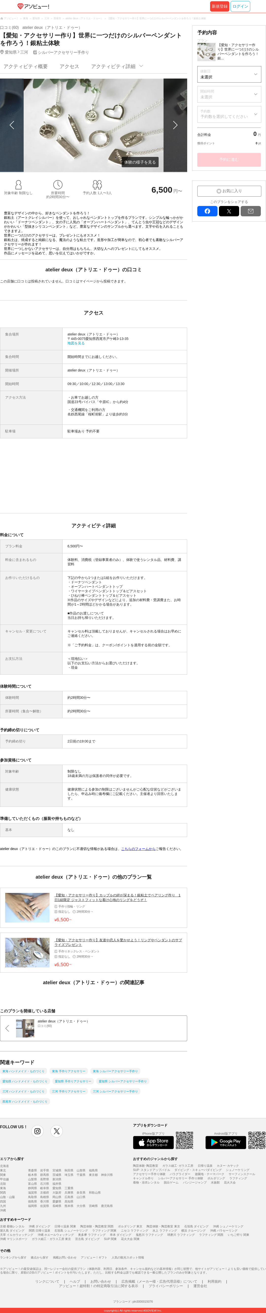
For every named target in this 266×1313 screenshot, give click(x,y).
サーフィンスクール (242, 1174)
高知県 (69, 1201)
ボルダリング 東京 (130, 1226)
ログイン (240, 6)
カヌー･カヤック (228, 1165)
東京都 (93, 1175)
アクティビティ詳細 (113, 66)
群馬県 (44, 1175)
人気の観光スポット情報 (128, 1257)
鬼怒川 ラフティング (149, 1235)
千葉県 (81, 1175)
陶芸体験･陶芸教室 (145, 1165)
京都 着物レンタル (12, 1226)
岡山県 (56, 1197)
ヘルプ (75, 1281)
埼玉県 (69, 1175)
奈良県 (81, 1192)
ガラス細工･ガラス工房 (177, 1165)
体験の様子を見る (140, 162)
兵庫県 (69, 1192)
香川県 (44, 1201)
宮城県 (56, 1170)
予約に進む (229, 159)
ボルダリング (216, 1178)
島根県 (44, 1197)
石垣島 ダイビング (196, 1226)
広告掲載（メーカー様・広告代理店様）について (159, 1281)
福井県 (56, 1183)
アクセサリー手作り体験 (149, 1174)
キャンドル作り (143, 1178)
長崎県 (56, 1206)
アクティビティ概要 (25, 66)
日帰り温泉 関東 (65, 1226)
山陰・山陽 (7, 1197)
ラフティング (238, 1178)
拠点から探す (40, 1257)
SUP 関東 (110, 1239)
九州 (3, 1206)
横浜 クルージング (193, 1230)
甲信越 (4, 1179)
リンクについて (47, 1281)
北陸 (3, 1183)
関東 (3, 1175)
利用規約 (214, 1281)
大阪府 (56, 1192)
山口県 (81, 1197)
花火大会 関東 (130, 1239)
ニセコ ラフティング (134, 1230)
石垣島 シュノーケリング (71, 1230)
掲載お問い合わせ (65, 1257)
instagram (37, 1131)
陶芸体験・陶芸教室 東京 (163, 1226)
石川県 (44, 1183)
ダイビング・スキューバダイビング (198, 1170)
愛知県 (56, 1188)
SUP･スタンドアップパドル (151, 1170)
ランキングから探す (13, 1257)
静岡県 (32, 1188)
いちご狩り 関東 (238, 1235)
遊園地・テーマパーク (209, 1174)
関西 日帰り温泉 (39, 1230)
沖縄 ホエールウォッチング (56, 1235)
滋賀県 (32, 1192)
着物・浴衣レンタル (146, 1182)
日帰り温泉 (205, 1165)
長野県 (44, 1179)
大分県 (81, 1206)
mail (251, 211)
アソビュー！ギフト (94, 1257)
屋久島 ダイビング (12, 1230)
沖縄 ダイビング (39, 1226)
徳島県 (32, 1201)
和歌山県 (95, 1192)
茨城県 (56, 1175)
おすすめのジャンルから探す (155, 1159)
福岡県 (32, 1206)
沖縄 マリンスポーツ (13, 1239)
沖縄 (3, 1210)
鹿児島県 (107, 1206)
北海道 (4, 1166)
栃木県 (32, 1175)
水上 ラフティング (164, 1230)
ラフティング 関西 (211, 1235)
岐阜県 (44, 1188)
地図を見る (76, 343)
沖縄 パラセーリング (223, 1230)
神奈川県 (107, 1175)
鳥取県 (32, 1197)
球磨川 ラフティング (181, 1235)
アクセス (69, 66)
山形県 (81, 1170)
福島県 (93, 1170)
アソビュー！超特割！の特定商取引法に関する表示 (98, 1286)
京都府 (44, 1192)
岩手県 (44, 1170)
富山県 (32, 1183)
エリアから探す (12, 1159)
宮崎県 (93, 1206)
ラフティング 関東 (104, 1230)
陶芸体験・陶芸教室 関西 (97, 1226)
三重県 (69, 1188)
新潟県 (56, 1179)
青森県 (32, 1170)
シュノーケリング (237, 1170)
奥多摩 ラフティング (91, 1235)
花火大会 (230, 1182)
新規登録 (220, 6)
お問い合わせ (100, 1281)
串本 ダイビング (120, 1235)
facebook (207, 211)
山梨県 (32, 1179)
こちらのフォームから (138, 849)
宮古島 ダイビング (87, 1239)
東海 (3, 1188)
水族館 (215, 1182)
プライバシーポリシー (166, 1286)
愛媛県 (56, 1201)
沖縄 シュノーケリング (228, 1226)
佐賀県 (44, 1206)
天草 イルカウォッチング (16, 1235)
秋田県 (69, 1170)
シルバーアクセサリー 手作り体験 (180, 1178)
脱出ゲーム (171, 1182)
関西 (3, 1192)
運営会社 (200, 1286)
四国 (3, 1201)
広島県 (69, 1197)
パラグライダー (180, 1174)
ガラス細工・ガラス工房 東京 (51, 1239)
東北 (3, 1170)
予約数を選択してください (224, 116)
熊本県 (69, 1206)
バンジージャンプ (195, 1182)
